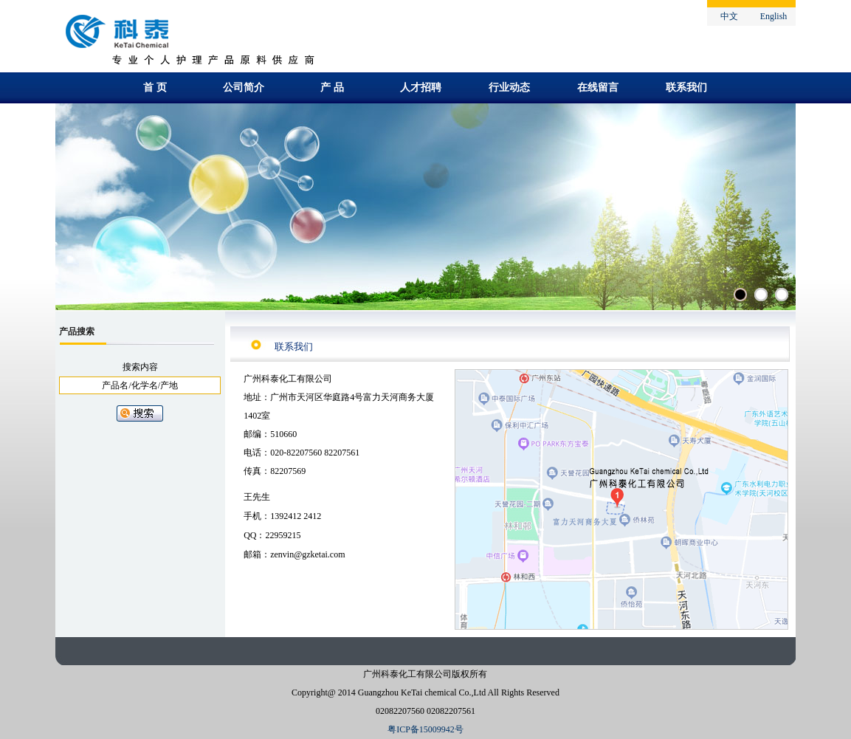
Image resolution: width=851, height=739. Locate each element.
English (774, 16)
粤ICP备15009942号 (425, 729)
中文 (729, 16)
